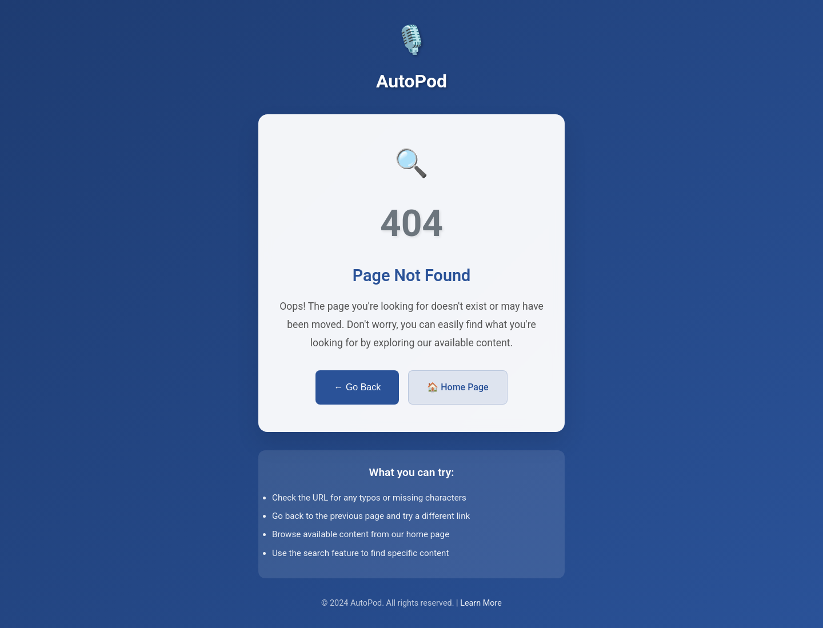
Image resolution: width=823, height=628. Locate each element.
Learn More (481, 603)
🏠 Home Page (457, 387)
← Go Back (357, 387)
